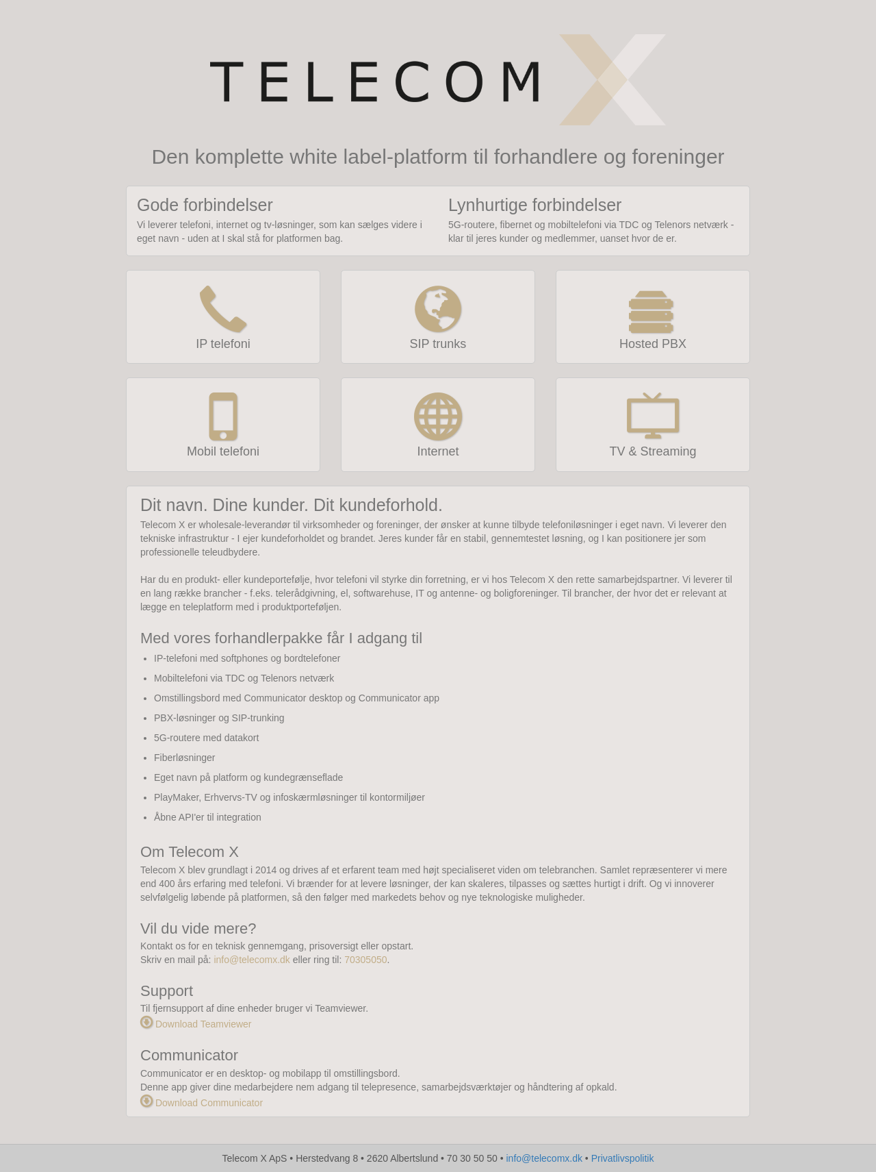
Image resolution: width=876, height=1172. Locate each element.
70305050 (365, 959)
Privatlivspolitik (622, 1158)
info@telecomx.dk (251, 959)
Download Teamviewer (195, 1024)
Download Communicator (201, 1102)
